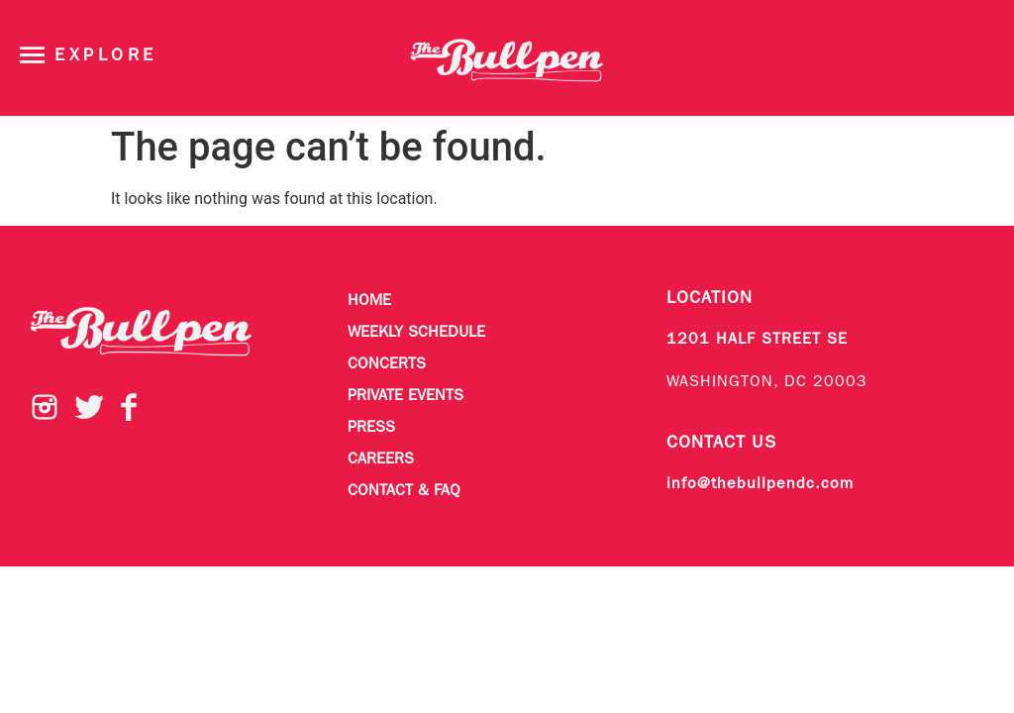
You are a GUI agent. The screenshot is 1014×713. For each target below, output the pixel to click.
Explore (105, 56)
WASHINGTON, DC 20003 (766, 382)
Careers (381, 459)
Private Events (405, 396)
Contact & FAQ (404, 491)
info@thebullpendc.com (760, 484)
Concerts (387, 364)
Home (369, 301)
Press (371, 428)
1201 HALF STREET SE (757, 340)
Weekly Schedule (416, 333)
